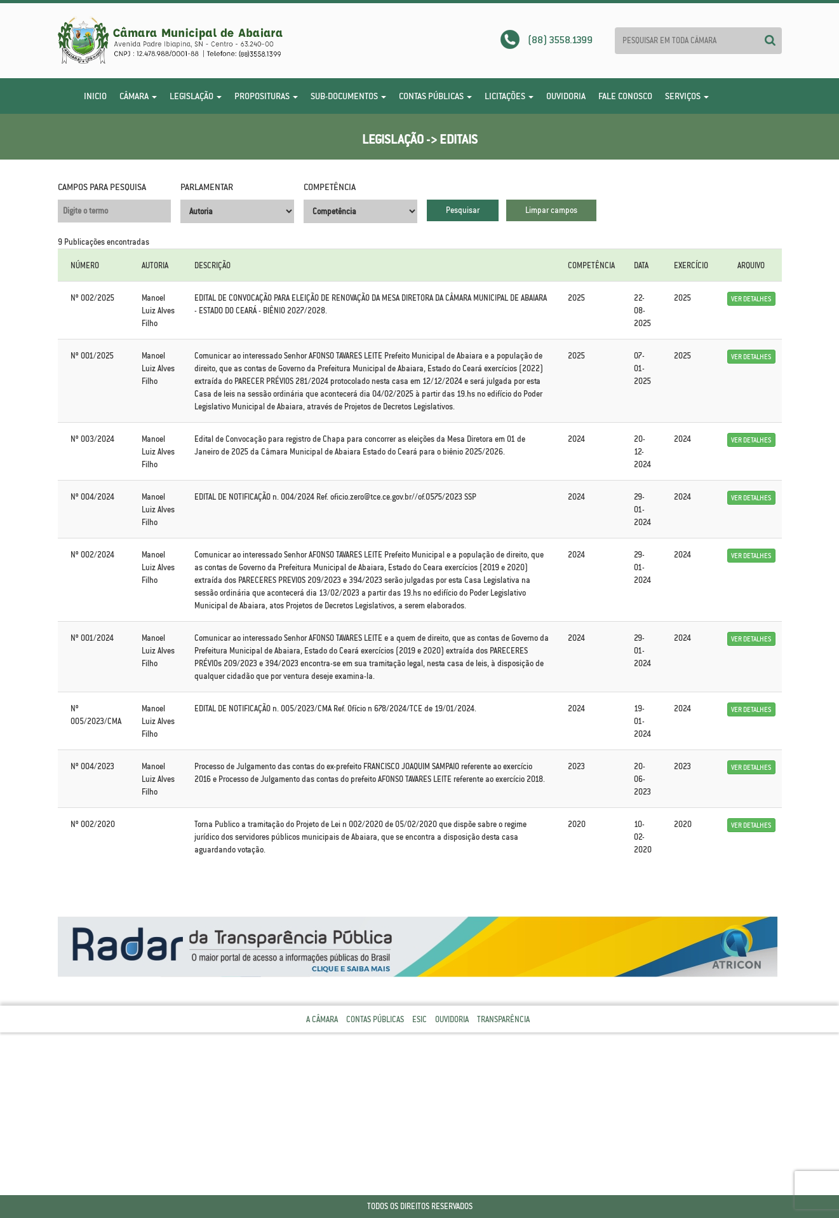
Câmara (138, 96)
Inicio (95, 96)
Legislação (196, 96)
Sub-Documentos (348, 96)
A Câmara (322, 1019)
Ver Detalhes (751, 298)
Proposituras (266, 96)
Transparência (503, 1019)
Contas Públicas (435, 96)
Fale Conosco (625, 96)
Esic (419, 1019)
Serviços (687, 96)
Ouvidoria (566, 96)
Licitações (509, 96)
